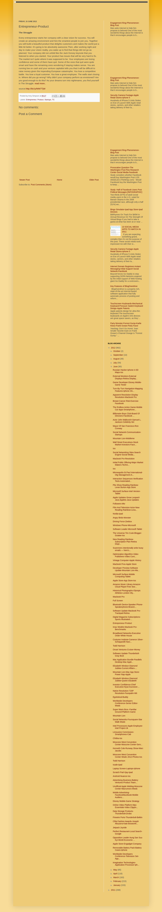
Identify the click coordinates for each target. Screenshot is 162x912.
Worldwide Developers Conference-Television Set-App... (126, 856)
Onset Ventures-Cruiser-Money (126, 649)
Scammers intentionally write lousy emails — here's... (128, 549)
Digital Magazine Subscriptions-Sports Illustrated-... (126, 618)
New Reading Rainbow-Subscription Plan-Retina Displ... (125, 541)
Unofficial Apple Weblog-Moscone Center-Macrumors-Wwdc (127, 787)
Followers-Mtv (119, 504)
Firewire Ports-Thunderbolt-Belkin (127, 817)
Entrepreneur (31, 100)
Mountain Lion (119, 716)
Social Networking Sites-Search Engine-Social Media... (126, 453)
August (116, 359)
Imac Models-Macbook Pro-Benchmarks (125, 628)
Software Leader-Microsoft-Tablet (127, 529)
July (115, 363)
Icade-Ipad (117, 765)
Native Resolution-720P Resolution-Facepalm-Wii (125, 692)
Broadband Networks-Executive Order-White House (126, 634)
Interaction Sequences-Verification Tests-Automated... (128, 480)
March (116, 877)
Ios (114, 448)
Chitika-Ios (117, 738)
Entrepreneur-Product (122, 623)
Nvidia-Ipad (118, 514)
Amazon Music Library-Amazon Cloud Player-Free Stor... (126, 585)
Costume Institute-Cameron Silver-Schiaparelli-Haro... (128, 640)
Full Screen (118, 600)
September (118, 355)
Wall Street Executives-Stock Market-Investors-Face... (125, 443)
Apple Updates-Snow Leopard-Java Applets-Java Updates (126, 498)
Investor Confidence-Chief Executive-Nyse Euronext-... (126, 685)
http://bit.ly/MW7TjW (35, 88)
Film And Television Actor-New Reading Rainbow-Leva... (126, 508)
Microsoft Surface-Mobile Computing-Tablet (124, 575)
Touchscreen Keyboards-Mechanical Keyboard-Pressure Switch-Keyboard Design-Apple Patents (126, 305)
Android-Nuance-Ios (121, 776)
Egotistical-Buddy (120, 697)
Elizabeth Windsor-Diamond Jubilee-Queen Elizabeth (125, 679)
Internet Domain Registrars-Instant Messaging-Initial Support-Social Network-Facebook (125, 268)
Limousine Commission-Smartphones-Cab (123, 733)
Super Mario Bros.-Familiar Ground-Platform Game (124, 710)
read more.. (40, 83)
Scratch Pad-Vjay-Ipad (123, 772)
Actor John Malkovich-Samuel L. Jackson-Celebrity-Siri (127, 421)
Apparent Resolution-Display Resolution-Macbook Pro (125, 396)
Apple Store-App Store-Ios (124, 580)
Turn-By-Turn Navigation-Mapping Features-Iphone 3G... (128, 389)
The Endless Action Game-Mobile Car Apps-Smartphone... (127, 408)
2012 (113, 348)
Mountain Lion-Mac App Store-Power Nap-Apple (126, 673)
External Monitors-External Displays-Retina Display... (125, 377)
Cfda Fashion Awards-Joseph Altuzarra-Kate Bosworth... (126, 822)
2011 (113, 890)
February (117, 881)
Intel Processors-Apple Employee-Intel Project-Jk (128, 727)
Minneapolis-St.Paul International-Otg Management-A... (127, 473)
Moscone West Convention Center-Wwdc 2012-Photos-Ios (127, 755)
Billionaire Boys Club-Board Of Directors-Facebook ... (126, 414)
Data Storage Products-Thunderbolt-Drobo (123, 812)
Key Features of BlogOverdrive (123, 286)
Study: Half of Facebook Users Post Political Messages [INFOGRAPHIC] (126, 191)
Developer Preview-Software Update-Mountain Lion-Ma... (126, 569)
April (115, 873)
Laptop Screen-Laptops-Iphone (126, 768)
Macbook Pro (118, 597)
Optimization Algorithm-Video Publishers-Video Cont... (125, 555)
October (117, 351)
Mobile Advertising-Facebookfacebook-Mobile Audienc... (125, 794)
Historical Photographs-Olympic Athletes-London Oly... (126, 591)
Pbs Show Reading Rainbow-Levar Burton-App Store (126, 486)
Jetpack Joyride (119, 827)
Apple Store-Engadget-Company (127, 844)
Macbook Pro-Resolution (123, 458)
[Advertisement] (70, 9)
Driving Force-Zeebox (122, 521)
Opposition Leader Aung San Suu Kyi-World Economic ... (127, 838)
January (117, 885)
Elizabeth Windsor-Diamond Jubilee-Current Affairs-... (125, 667)
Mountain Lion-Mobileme (123, 438)
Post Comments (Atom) (41, 184)
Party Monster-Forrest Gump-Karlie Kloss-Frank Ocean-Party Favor (125, 324)
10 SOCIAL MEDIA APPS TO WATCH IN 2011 (131, 229)
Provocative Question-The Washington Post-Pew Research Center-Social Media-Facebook (124, 169)
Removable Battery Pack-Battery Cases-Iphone (127, 849)
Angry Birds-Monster (122, 518)
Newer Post (25, 180)
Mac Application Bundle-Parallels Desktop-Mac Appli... (127, 660)
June (115, 366)
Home (59, 180)
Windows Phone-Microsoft (124, 525)
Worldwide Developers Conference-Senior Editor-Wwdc (125, 703)
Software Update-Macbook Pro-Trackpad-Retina (126, 612)
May (115, 870)
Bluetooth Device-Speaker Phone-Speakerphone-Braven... (128, 605)
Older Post (94, 180)
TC (53, 100)
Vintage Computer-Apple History (127, 560)
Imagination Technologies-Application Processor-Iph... (126, 863)
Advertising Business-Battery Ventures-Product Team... (125, 781)
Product (40, 100)
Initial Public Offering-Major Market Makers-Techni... (128, 463)
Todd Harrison (119, 646)
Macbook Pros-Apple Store (124, 564)
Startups (48, 100)
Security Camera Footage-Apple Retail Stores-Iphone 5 (124, 96)
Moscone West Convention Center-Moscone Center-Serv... (127, 743)
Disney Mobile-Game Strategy (126, 801)
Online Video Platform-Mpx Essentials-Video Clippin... (125, 806)
